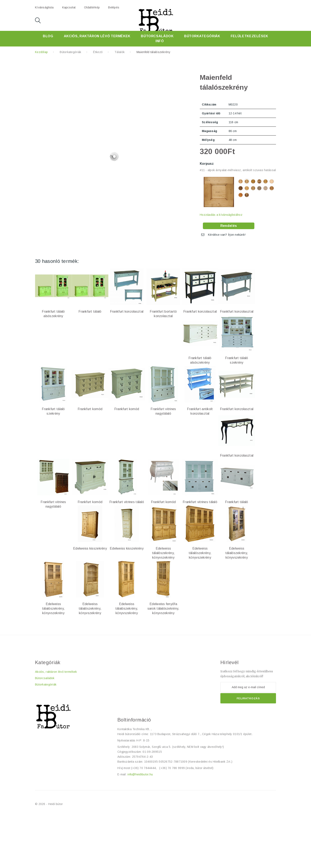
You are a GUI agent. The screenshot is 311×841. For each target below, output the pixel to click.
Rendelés (228, 226)
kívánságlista (44, 7)
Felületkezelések (249, 36)
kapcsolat (69, 7)
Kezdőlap (41, 52)
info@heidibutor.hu (140, 774)
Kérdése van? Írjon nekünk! (227, 234)
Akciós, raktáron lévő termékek (97, 36)
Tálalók (120, 52)
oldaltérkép (92, 7)
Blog (48, 36)
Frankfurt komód (90, 409)
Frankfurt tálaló (89, 311)
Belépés (113, 7)
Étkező (98, 52)
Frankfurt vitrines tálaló (126, 502)
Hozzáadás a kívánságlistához (221, 214)
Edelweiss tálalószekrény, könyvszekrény (163, 553)
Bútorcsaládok (157, 36)
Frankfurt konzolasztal (126, 311)
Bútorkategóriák (202, 36)
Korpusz (207, 163)
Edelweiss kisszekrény (90, 548)
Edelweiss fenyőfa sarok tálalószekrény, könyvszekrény (163, 608)
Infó (160, 41)
